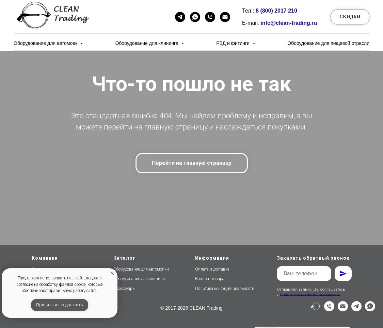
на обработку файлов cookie (59, 284)
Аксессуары (124, 288)
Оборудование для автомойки (141, 269)
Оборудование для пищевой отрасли (328, 43)
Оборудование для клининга (147, 43)
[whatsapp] (370, 309)
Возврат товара (209, 278)
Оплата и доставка (212, 269)
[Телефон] (210, 17)
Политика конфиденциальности (224, 288)
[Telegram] (180, 17)
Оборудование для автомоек (46, 43)
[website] (315, 309)
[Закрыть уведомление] (112, 273)
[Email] (225, 17)
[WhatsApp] (195, 17)
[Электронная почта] (343, 309)
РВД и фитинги (233, 43)
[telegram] (356, 309)
